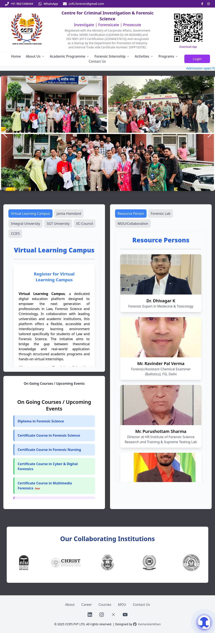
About (70, 604)
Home (16, 56)
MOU (122, 604)
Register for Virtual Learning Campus (54, 277)
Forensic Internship (112, 56)
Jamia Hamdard (69, 213)
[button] (54, 435)
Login (197, 59)
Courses (104, 604)
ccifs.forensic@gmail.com (86, 4)
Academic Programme (69, 56)
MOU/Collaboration (133, 223)
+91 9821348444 (21, 4)
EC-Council (84, 223)
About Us (35, 56)
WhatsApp (51, 4)
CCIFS (15, 233)
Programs (168, 56)
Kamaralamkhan (149, 624)
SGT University (58, 223)
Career (86, 604)
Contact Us (97, 61)
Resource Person (131, 213)
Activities (144, 56)
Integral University (25, 223)
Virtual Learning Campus (30, 213)
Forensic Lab (160, 213)
